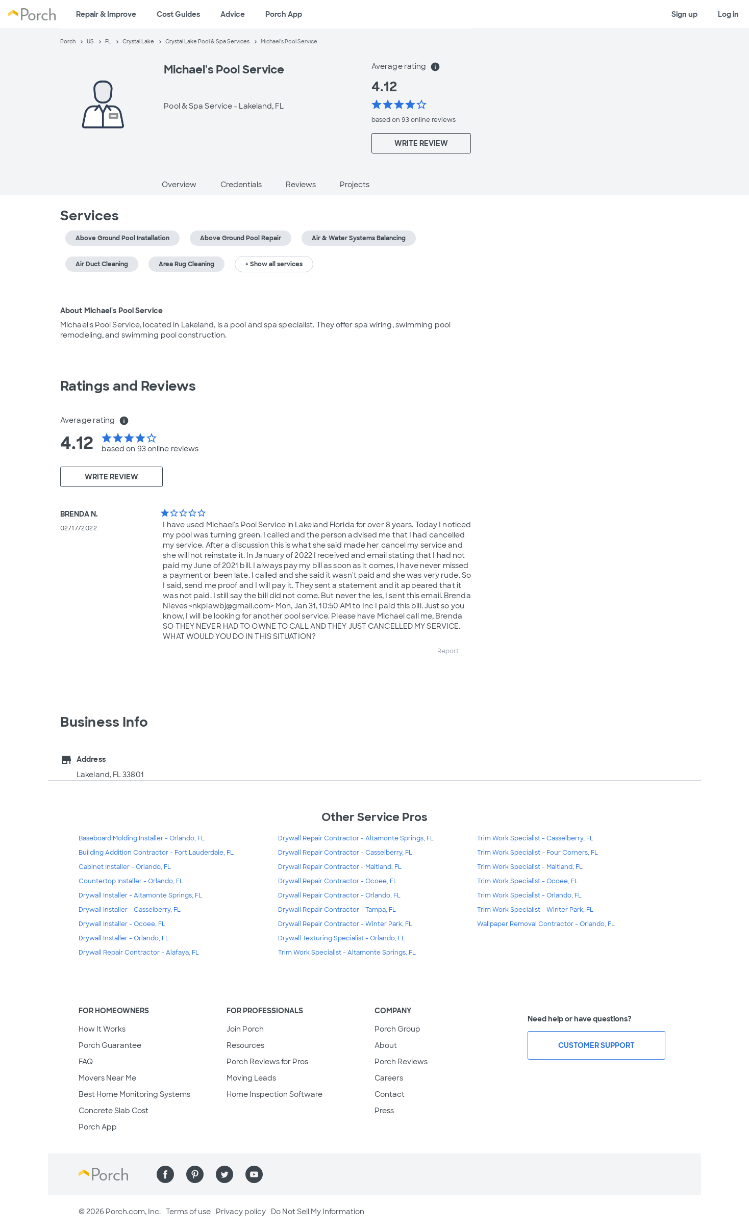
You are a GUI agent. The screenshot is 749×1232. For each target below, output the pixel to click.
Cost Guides (178, 14)
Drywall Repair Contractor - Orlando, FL (339, 895)
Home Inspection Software (274, 1094)
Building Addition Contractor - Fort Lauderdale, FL (156, 853)
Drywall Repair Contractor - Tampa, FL (337, 910)
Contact (389, 1094)
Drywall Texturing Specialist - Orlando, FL (341, 938)
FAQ (86, 1061)
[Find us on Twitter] (224, 1174)
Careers (388, 1078)
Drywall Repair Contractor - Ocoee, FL (337, 881)
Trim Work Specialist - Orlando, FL (529, 895)
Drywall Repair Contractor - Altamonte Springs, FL (356, 838)
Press (384, 1110)
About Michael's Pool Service (111, 310)
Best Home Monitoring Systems (134, 1094)
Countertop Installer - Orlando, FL (131, 881)
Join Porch (245, 1029)
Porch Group (397, 1029)
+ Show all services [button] (274, 264)
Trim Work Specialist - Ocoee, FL (527, 881)
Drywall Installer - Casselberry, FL (130, 910)
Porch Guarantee (110, 1045)
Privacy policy (241, 1211)
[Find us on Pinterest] (195, 1174)
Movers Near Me (107, 1078)
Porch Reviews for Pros (267, 1061)
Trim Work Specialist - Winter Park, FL (535, 910)
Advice (232, 14)
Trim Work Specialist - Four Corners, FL (537, 853)
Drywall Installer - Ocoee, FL (122, 924)
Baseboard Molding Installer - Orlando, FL (142, 838)
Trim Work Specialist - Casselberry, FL (535, 838)
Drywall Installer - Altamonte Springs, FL (140, 895)
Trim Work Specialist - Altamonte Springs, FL (347, 952)
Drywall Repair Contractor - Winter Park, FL (345, 924)
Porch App (283, 14)
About (385, 1045)
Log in (728, 14)
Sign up (684, 14)
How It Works (102, 1029)
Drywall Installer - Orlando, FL (124, 938)
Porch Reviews (401, 1061)
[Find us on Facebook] (165, 1174)
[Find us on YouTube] (254, 1174)
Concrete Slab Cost (113, 1110)
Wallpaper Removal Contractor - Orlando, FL (546, 924)
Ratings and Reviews (128, 386)
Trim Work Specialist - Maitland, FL (530, 867)
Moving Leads (251, 1078)
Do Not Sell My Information (317, 1211)
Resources (245, 1045)
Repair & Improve (106, 14)
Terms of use (188, 1211)
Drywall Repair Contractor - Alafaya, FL (139, 952)
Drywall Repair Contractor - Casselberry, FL (345, 853)
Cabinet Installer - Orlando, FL (125, 867)
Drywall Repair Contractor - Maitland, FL (340, 867)
